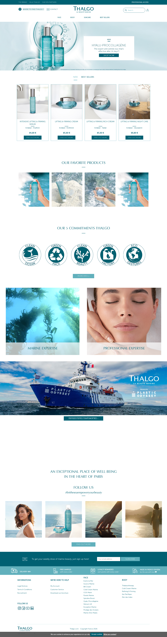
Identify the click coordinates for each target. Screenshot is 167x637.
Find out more (32, 138)
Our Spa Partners (49, 2)
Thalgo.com (74, 629)
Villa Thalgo (34, 2)
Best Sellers (87, 77)
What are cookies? (110, 634)
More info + (83, 276)
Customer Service (57, 590)
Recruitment (22, 593)
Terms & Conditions (24, 590)
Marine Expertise (43, 348)
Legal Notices (22, 586)
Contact (54, 9)
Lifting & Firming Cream (66, 121)
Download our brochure (59, 593)
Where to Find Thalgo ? (33, 9)
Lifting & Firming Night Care (134, 121)
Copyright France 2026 (88, 629)
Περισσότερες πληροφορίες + (84, 418)
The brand (23, 2)
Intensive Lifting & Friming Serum (32, 122)
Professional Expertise (124, 348)
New (75, 77)
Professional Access (140, 2)
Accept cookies (97, 634)
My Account (54, 586)
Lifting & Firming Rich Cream (100, 121)
